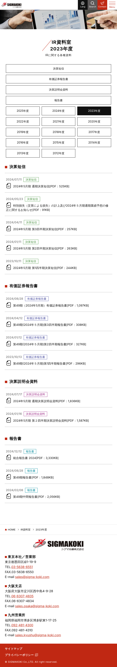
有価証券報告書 (58, 79)
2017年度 (94, 132)
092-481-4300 (22, 625)
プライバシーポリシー (19, 654)
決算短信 (58, 68)
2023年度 (94, 110)
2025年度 (23, 110)
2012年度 (58, 153)
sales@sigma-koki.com (32, 577)
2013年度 (23, 153)
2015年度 (58, 142)
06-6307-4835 (22, 596)
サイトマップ (13, 648)
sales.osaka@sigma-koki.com (37, 606)
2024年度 (58, 110)
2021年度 (58, 121)
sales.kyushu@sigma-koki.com (38, 635)
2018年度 (58, 132)
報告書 (58, 100)
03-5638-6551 (22, 567)
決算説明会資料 (58, 89)
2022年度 (23, 121)
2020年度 (94, 121)
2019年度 (23, 132)
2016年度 (23, 142)
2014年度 (94, 142)
